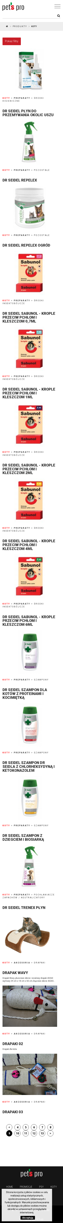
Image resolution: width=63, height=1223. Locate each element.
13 (42, 1133)
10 (17, 1133)
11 (25, 1133)
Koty (54, 1186)
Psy (41, 1186)
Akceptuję (27, 1217)
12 (33, 1133)
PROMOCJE (26, 1186)
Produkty (20, 26)
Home (9, 1186)
